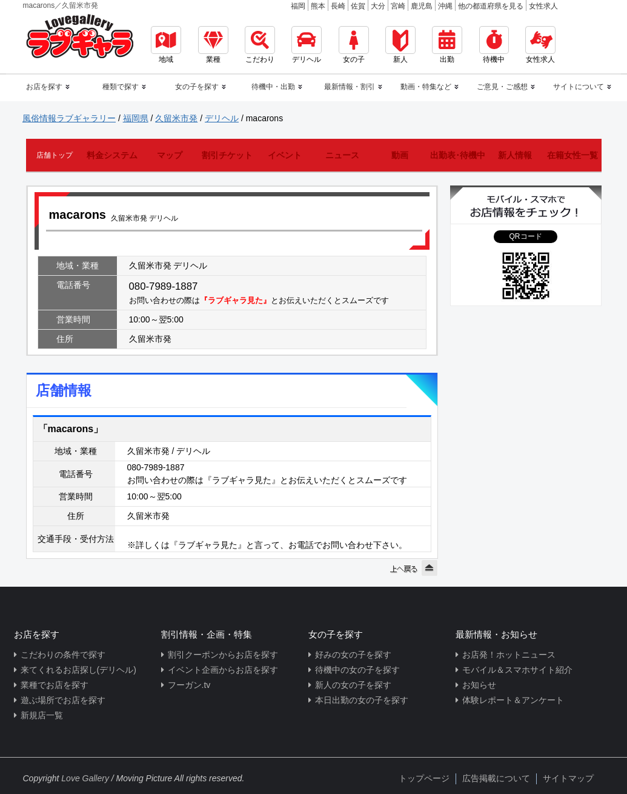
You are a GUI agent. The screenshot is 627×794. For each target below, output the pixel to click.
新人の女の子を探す (353, 685)
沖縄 (445, 6)
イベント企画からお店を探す (223, 670)
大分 (378, 6)
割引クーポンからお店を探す (223, 654)
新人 (400, 45)
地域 (166, 45)
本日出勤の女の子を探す (361, 700)
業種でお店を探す (54, 685)
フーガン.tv (189, 685)
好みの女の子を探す (353, 654)
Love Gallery (85, 778)
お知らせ (479, 685)
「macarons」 (71, 429)
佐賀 (358, 6)
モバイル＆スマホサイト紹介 (517, 670)
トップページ (424, 778)
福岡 (298, 6)
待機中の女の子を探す (357, 670)
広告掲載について (496, 778)
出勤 (447, 45)
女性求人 (543, 6)
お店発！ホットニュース (509, 654)
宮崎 (398, 6)
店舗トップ (54, 155)
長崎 (338, 6)
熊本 (318, 6)
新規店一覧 (42, 715)
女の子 (354, 45)
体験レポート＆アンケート (513, 700)
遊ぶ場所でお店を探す (63, 700)
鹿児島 (422, 6)
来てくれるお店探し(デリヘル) (78, 670)
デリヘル (306, 45)
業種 (213, 45)
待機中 (494, 45)
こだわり (260, 45)
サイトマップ (568, 778)
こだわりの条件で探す (63, 654)
